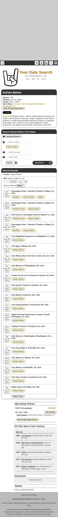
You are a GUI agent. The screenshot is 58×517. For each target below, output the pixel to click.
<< (5, 182)
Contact (30, 503)
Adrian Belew (15, 174)
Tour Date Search (35, 480)
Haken (40, 197)
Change (51, 408)
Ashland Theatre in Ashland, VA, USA (28, 326)
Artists (10, 503)
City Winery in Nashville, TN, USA (26, 367)
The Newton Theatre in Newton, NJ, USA (29, 285)
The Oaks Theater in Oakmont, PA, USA (29, 377)
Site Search (45, 503)
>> (15, 182)
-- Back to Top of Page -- (29, 495)
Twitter (43, 499)
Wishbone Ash (19, 209)
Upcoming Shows (20, 503)
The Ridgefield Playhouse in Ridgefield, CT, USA (32, 236)
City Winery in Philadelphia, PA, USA (27, 266)
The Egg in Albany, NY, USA (23, 246)
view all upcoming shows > (13, 108)
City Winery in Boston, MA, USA (25, 295)
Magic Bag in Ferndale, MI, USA (25, 387)
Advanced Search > (13, 136)
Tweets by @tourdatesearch (24, 490)
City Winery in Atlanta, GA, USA (25, 358)
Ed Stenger (36, 509)
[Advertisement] (29, 30)
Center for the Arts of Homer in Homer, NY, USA (32, 275)
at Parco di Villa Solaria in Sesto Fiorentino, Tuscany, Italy (36, 445)
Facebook (35, 499)
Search (4, 503)
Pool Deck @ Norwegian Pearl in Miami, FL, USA (33, 215)
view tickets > (51, 412)
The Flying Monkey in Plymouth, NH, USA (29, 305)
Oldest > (20, 186)
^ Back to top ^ (18, 396)
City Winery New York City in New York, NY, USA (32, 256)
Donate (37, 503)
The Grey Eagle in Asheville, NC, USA (28, 348)
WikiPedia (7, 116)
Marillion (16, 197)
